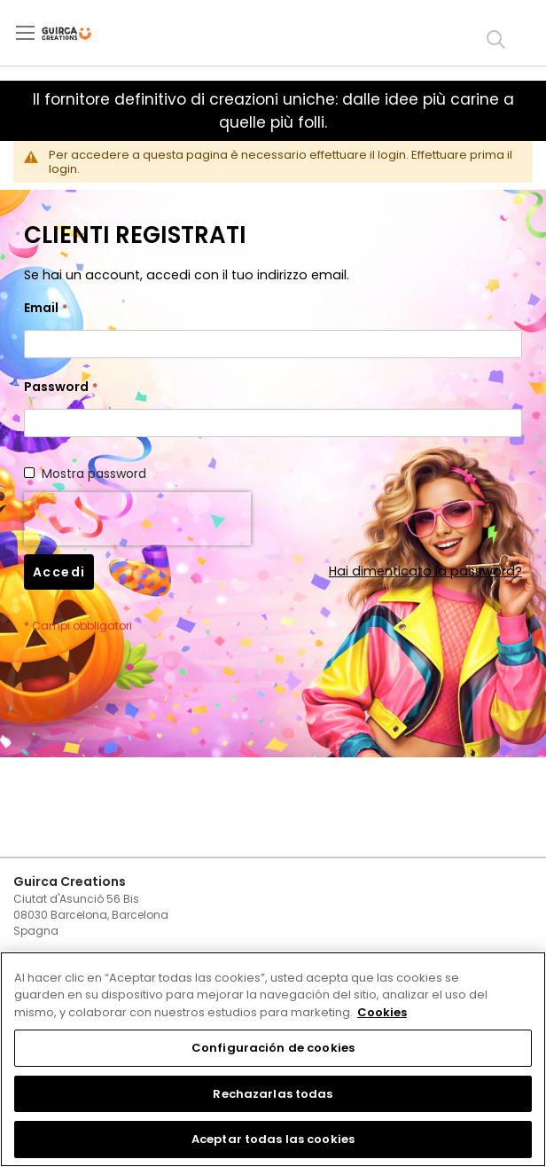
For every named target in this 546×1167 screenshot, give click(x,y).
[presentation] (137, 518)
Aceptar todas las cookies (273, 1139)
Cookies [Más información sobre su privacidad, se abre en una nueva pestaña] (382, 1012)
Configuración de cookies (273, 1047)
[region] (273, 1059)
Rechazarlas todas (272, 1093)
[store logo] (81, 33)
